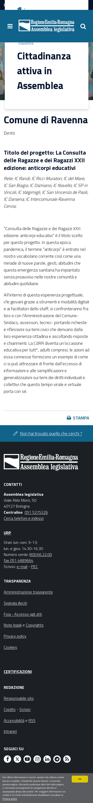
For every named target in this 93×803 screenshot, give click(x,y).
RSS (32, 720)
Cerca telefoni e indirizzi (24, 518)
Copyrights (35, 625)
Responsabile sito (19, 698)
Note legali (13, 625)
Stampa (81, 418)
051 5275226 (36, 512)
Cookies (10, 647)
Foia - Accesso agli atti (23, 614)
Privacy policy (9, 798)
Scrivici (25, 709)
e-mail (22, 566)
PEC (34, 566)
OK (80, 779)
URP (7, 533)
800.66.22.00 (41, 554)
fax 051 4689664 (18, 560)
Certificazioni (18, 672)
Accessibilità (14, 720)
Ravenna (26, 43)
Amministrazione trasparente (28, 592)
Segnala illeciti (15, 603)
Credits (10, 709)
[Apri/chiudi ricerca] (83, 26)
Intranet (10, 731)
